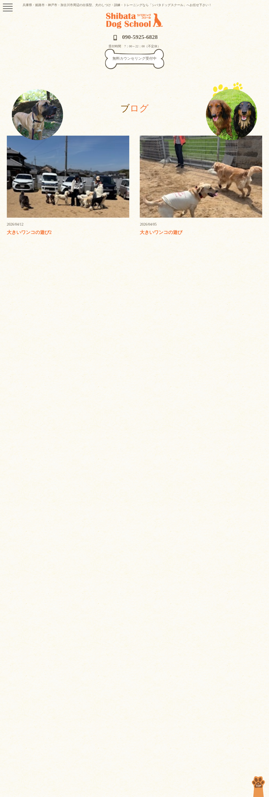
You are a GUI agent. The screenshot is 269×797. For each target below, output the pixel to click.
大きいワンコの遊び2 (29, 232)
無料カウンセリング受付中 (134, 58)
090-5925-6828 (134, 37)
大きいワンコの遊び (161, 232)
